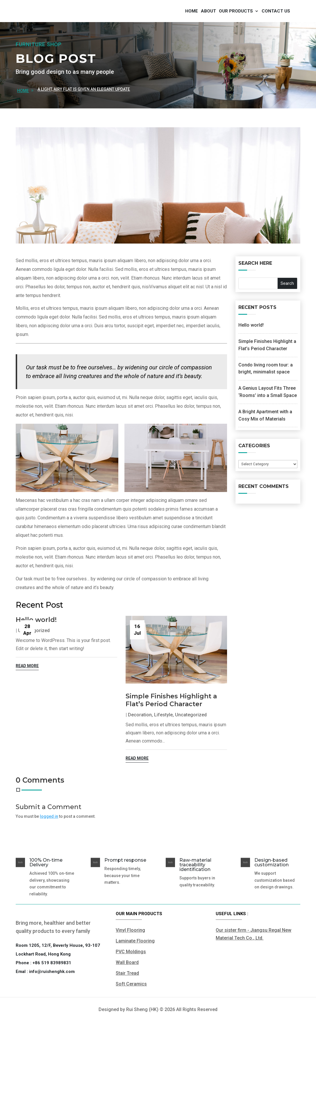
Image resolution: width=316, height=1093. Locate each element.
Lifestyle (163, 746)
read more (27, 697)
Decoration (140, 746)
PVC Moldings (131, 983)
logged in (49, 847)
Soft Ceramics (131, 1015)
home (23, 122)
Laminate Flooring (135, 972)
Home (191, 26)
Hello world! (36, 651)
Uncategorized (191, 746)
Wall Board (127, 994)
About (208, 26)
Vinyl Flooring (130, 961)
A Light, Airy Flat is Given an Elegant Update (84, 120)
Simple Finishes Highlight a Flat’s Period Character (171, 731)
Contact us (276, 26)
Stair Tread (127, 1004)
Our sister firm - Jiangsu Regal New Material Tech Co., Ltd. (253, 965)
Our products (236, 26)
